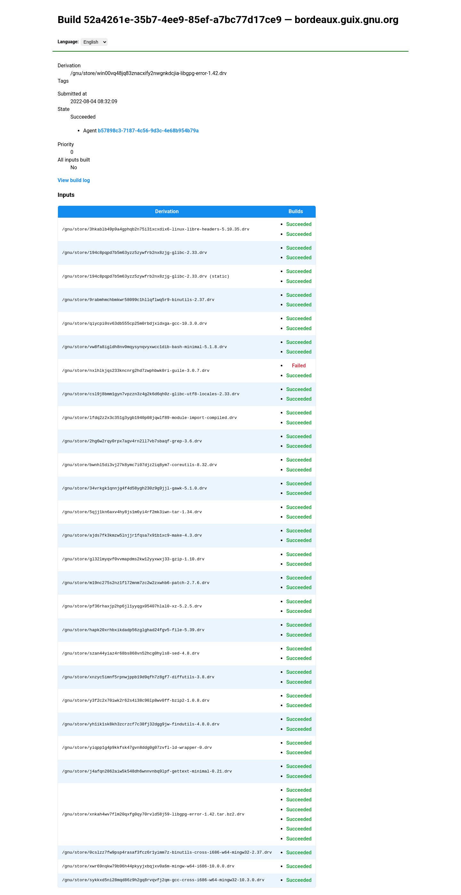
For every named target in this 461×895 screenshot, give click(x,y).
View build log (74, 180)
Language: (68, 41)
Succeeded (298, 224)
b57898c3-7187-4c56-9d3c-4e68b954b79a (148, 131)
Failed (299, 366)
